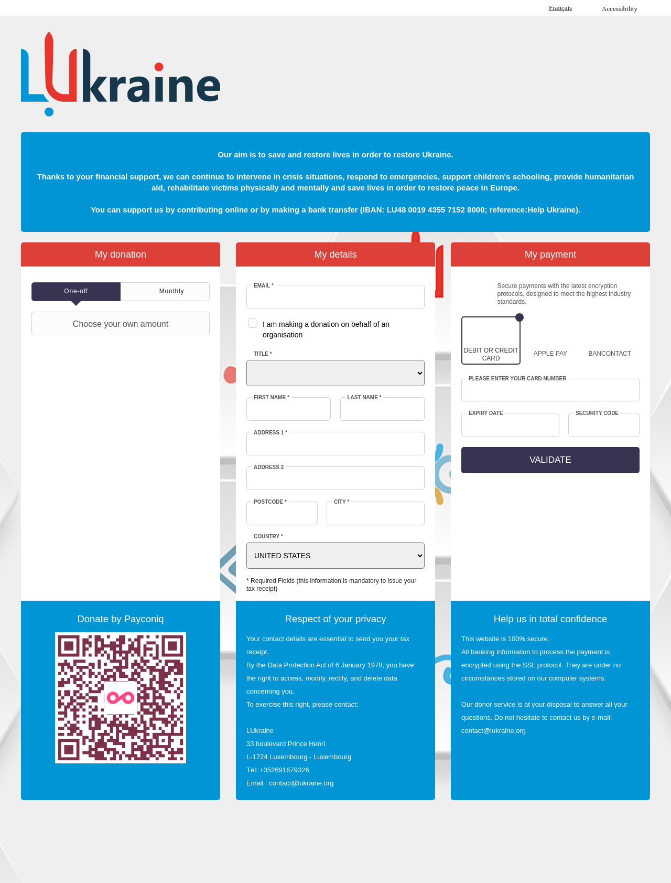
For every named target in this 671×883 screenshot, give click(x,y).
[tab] (76, 291)
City (341, 502)
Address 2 (269, 467)
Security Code (597, 413)
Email (264, 286)
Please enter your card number (518, 378)
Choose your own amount (101, 323)
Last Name (365, 397)
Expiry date (486, 413)
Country (268, 536)
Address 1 (270, 432)
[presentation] (76, 292)
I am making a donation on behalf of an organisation (326, 329)
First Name (271, 397)
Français (560, 8)
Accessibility (619, 9)
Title (263, 354)
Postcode (270, 502)
